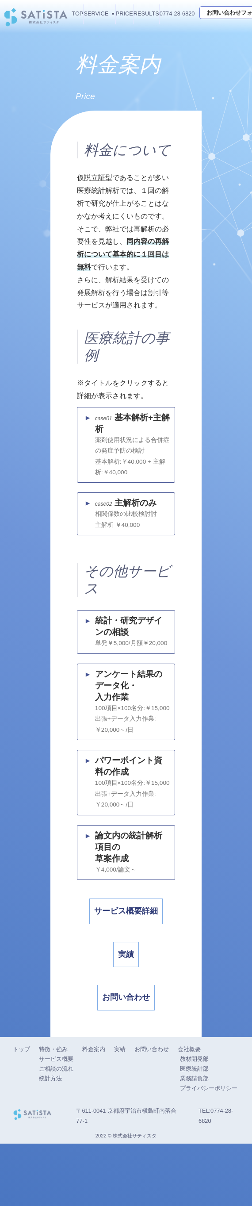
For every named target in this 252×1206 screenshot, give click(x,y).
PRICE (124, 13)
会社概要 (189, 1111)
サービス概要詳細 (123, 943)
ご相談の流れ (56, 1131)
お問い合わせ (123, 1050)
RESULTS (146, 13)
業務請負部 (194, 1140)
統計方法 (50, 1140)
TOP (77, 13)
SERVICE (96, 13)
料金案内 (93, 1111)
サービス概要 (56, 1121)
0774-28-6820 (177, 13)
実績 (123, 997)
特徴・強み (53, 1111)
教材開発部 (194, 1121)
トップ (21, 1111)
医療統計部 (194, 1131)
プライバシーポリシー (208, 1150)
